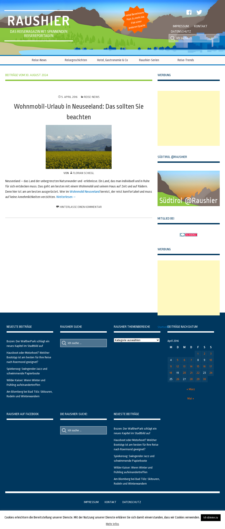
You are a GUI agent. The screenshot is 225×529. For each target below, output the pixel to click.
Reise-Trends (186, 60)
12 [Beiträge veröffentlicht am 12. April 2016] (177, 366)
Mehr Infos (112, 524)
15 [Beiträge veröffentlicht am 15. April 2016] (198, 366)
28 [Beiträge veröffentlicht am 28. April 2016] (191, 379)
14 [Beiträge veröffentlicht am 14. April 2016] (191, 366)
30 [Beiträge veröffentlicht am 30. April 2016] (204, 379)
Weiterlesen (64, 197)
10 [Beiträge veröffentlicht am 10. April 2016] (211, 360)
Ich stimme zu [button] (210, 517)
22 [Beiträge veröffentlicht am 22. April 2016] (198, 372)
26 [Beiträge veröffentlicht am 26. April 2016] (177, 379)
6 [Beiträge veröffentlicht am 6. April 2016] (184, 360)
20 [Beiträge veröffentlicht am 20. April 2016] (184, 372)
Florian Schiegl (83, 173)
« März (191, 389)
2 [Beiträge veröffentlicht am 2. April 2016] (204, 353)
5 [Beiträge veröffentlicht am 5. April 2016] (177, 360)
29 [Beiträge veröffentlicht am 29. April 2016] (198, 379)
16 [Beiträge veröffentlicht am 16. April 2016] (204, 366)
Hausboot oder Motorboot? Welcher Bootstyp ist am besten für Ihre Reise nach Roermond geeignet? (29, 357)
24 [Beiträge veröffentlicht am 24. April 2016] (210, 372)
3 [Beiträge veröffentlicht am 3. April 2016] (211, 353)
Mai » (190, 398)
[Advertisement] (190, 118)
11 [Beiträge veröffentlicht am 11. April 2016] (171, 366)
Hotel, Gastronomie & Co (112, 60)
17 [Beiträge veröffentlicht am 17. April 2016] (211, 366)
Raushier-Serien (149, 60)
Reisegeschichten (76, 60)
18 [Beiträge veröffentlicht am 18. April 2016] (171, 372)
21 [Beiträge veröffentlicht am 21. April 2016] (191, 372)
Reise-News (39, 60)
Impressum (181, 26)
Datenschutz (181, 31)
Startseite (163, 327)
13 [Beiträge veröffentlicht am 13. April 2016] (184, 366)
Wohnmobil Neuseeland (85, 192)
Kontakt (200, 26)
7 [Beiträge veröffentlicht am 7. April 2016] (191, 360)
